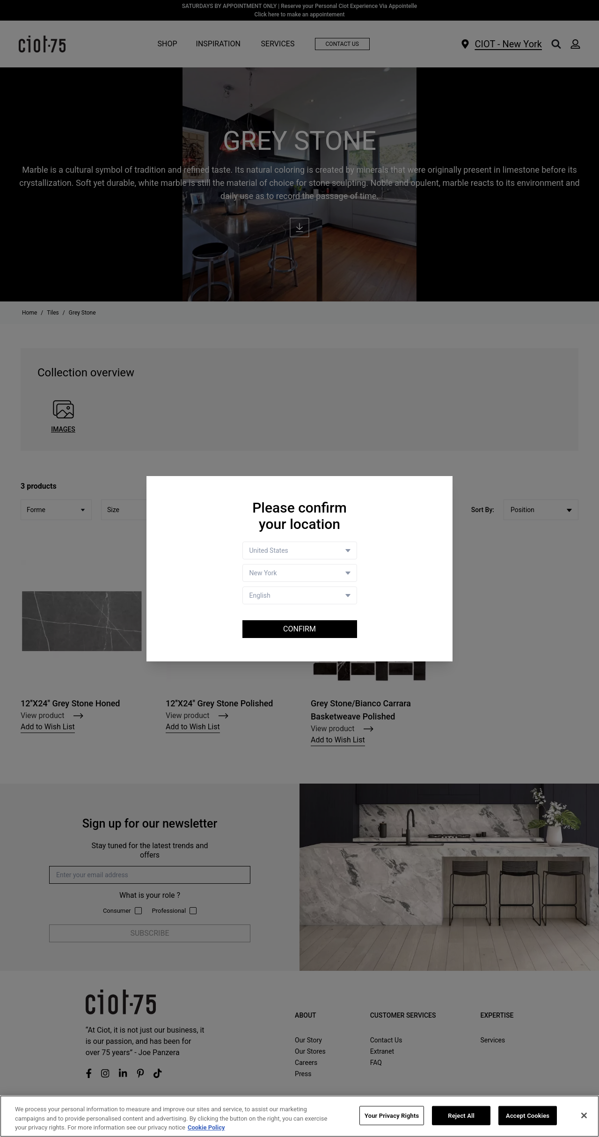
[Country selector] (299, 550)
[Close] (584, 1115)
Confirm (299, 628)
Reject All (461, 1115)
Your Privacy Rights (392, 1115)
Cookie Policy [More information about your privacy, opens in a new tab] (206, 1127)
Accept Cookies (527, 1115)
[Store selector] (299, 573)
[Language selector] (299, 595)
